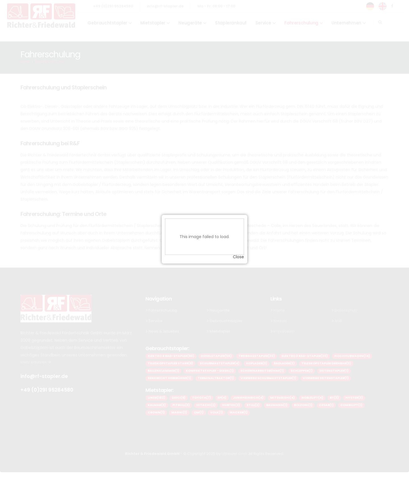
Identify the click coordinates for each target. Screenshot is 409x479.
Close (238, 253)
